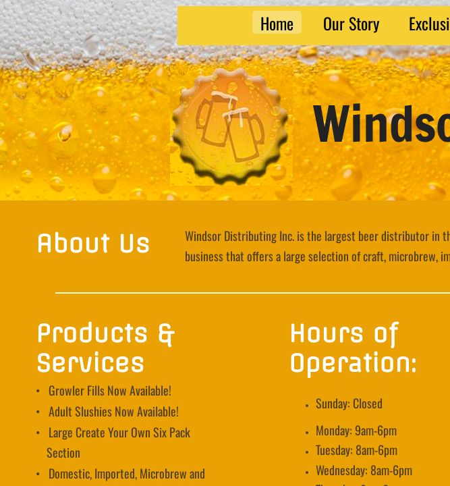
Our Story (351, 22)
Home (276, 22)
